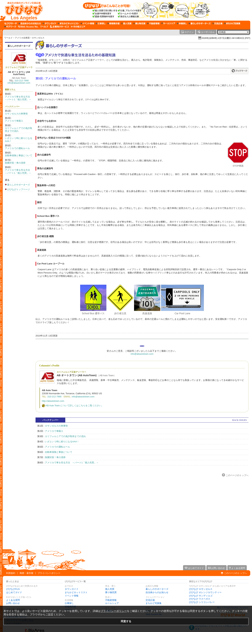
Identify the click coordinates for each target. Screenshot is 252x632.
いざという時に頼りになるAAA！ (62, 441)
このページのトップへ (237, 475)
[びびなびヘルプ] (44, 27)
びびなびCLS (13, 589)
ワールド (8, 38)
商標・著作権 (26, 573)
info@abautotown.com (19, 83)
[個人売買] (126, 23)
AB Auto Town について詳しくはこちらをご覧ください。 (75, 405)
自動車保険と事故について (18, 155)
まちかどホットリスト (76, 592)
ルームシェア (112, 603)
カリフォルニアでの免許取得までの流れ (65, 436)
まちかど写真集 (154, 603)
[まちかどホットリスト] (68, 23)
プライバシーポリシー (49, 573)
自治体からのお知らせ (157, 592)
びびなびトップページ (18, 189)
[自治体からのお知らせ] (30, 23)
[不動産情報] (153, 23)
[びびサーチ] (10, 23)
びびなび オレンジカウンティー (205, 592)
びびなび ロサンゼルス (200, 589)
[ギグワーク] (10, 27)
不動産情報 (111, 600)
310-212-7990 (22, 80)
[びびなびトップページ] (22, 10)
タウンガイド (71, 589)
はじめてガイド (14, 592)
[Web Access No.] (28, 27)
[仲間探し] (182, 23)
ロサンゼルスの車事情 (16, 113)
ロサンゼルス (38, 38)
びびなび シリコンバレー (202, 602)
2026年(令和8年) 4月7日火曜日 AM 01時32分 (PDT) (226, 38)
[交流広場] (217, 23)
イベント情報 (71, 595)
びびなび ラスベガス (199, 599)
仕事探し (69, 603)
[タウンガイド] (49, 23)
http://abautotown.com (53, 401)
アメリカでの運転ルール (17, 148)
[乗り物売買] (139, 23)
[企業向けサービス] (59, 27)
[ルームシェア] (168, 23)
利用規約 (10, 573)
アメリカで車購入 (14, 121)
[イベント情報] (87, 23)
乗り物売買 (111, 592)
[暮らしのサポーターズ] (200, 23)
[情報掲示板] (113, 23)
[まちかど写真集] (232, 23)
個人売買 (109, 589)
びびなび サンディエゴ (200, 595)
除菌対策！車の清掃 (15, 162)
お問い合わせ (13, 603)
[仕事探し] (101, 23)
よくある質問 (13, 600)
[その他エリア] (78, 27)
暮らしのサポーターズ (19, 46)
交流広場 (150, 600)
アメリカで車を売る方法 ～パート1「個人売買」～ (18, 98)
